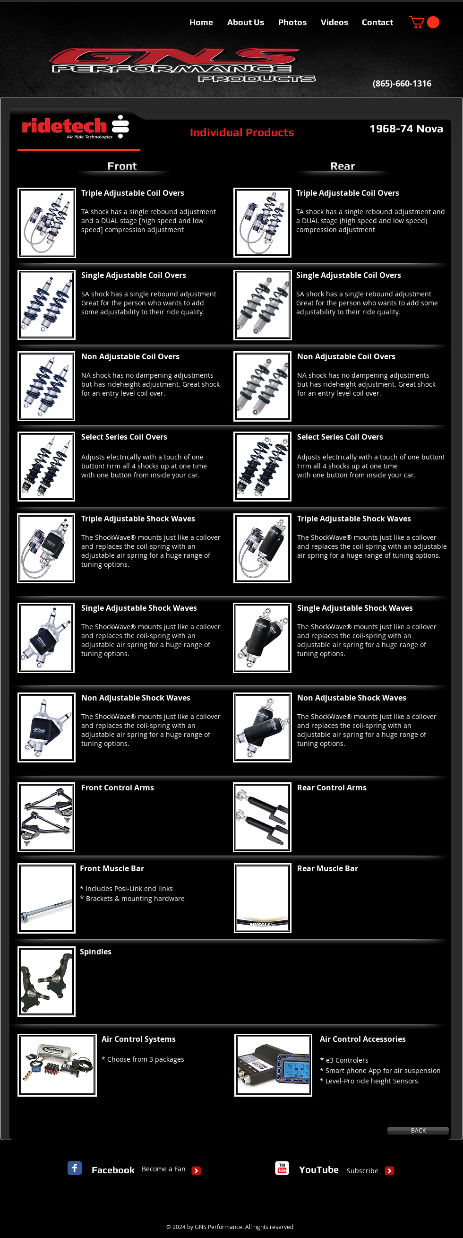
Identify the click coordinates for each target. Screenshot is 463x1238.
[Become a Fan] (164, 1169)
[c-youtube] (282, 1168)
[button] (424, 22)
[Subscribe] (362, 1171)
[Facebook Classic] (75, 1168)
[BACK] (418, 1130)
